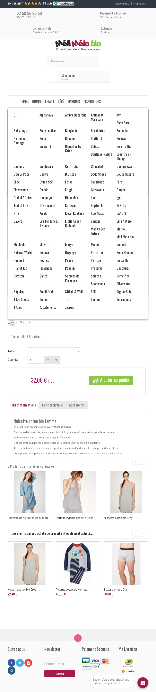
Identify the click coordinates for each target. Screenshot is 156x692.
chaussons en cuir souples (107, 453)
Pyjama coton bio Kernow (71, 589)
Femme (25, 101)
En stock (12, 312)
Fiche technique (52, 404)
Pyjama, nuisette (69, 112)
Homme (37, 101)
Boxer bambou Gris (115, 589)
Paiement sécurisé (113, 13)
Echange (106, 28)
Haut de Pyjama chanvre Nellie (74, 517)
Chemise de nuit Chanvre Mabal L (28, 517)
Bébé (61, 101)
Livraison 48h (41, 28)
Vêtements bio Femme (43, 112)
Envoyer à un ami (22, 277)
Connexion (140, 3)
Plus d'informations (23, 404)
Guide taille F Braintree (26, 336)
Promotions (92, 101)
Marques (74, 101)
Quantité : (14, 359)
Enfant (49, 101)
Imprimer (18, 284)
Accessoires (77, 404)
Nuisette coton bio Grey (118, 517)
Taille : (12, 351)
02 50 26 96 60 (29, 13)
